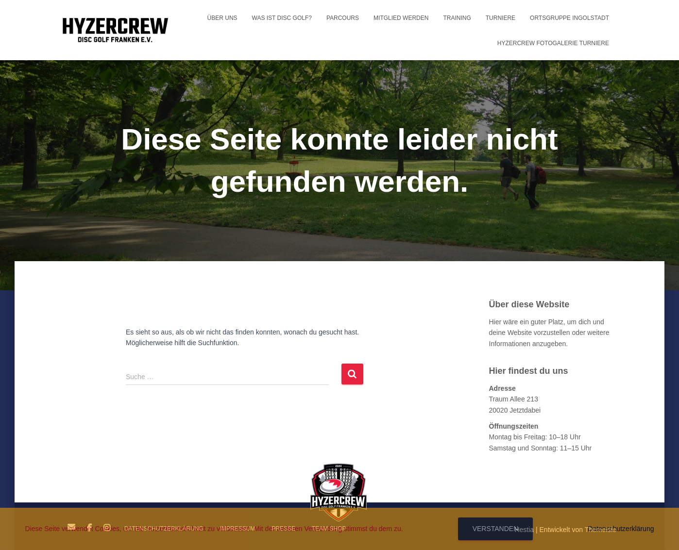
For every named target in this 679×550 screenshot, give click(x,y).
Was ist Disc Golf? (282, 18)
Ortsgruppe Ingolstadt (569, 18)
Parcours (342, 18)
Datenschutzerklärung (621, 529)
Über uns (222, 18)
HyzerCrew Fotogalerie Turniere (553, 43)
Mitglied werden (400, 18)
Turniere (500, 18)
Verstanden (496, 529)
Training (457, 18)
